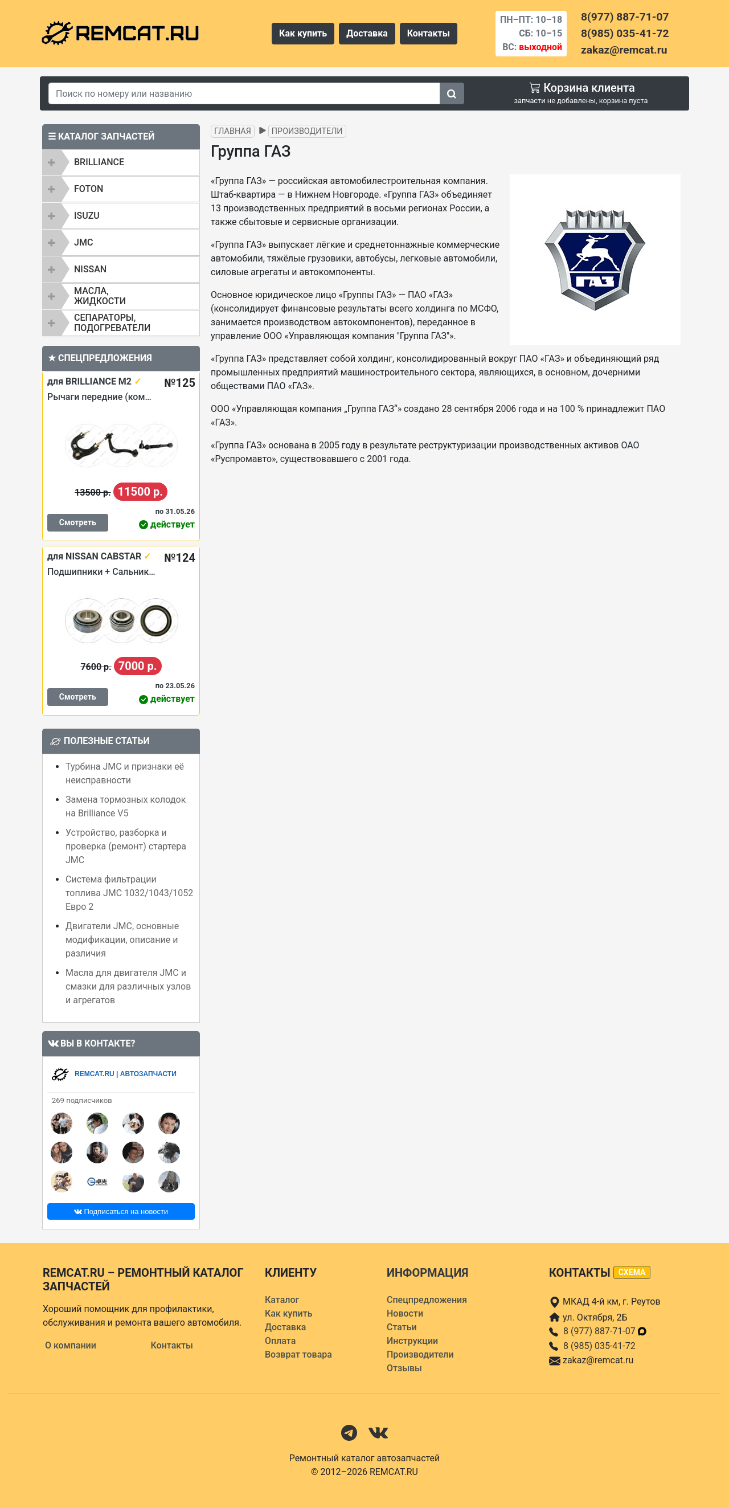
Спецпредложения (427, 1299)
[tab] (121, 162)
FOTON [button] (88, 188)
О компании (70, 1345)
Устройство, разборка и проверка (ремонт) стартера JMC (125, 846)
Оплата (280, 1340)
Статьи (402, 1327)
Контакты (428, 33)
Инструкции (412, 1340)
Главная (232, 131)
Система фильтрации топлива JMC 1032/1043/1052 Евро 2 (129, 893)
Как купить (303, 33)
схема (632, 1272)
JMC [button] (83, 242)
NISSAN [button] (90, 269)
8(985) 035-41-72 (625, 33)
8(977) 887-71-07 (625, 16)
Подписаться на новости (121, 1211)
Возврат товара (298, 1354)
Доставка (367, 33)
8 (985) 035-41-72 (599, 1346)
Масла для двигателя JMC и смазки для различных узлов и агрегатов (128, 986)
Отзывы (404, 1368)
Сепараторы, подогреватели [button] (112, 322)
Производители (307, 131)
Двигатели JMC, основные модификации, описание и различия (122, 940)
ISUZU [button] (87, 215)
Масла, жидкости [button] (100, 295)
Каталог (282, 1299)
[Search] (244, 93)
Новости (405, 1313)
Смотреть (77, 522)
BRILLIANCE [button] (99, 162)
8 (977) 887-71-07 (605, 1331)
